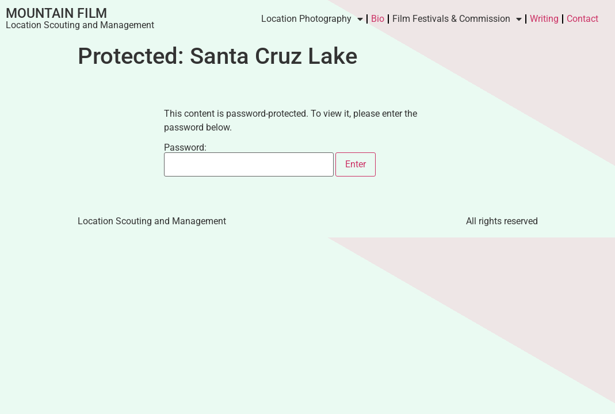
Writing (544, 18)
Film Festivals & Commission (457, 19)
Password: (249, 160)
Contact (582, 18)
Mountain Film (56, 13)
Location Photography (312, 19)
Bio (377, 18)
